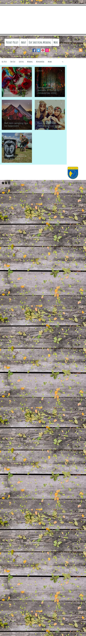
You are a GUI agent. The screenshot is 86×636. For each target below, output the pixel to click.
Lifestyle (21, 61)
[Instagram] (47, 50)
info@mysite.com (45, 184)
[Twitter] (38, 50)
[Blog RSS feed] (80, 50)
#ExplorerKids (40, 61)
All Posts (4, 61)
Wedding (30, 61)
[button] (63, 62)
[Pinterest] (42, 50)
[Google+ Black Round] (3, 183)
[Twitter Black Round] (9, 183)
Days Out (12, 61)
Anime (50, 61)
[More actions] (29, 71)
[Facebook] (34, 50)
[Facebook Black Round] (6, 183)
